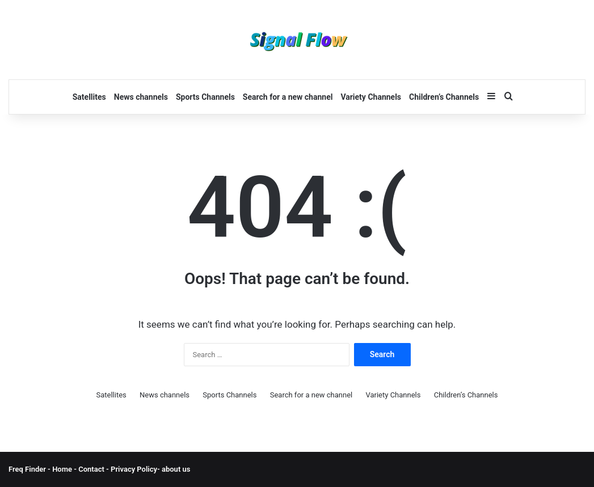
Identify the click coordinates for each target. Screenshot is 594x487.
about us (176, 469)
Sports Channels (205, 96)
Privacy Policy (133, 469)
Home (62, 469)
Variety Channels (370, 96)
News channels (141, 96)
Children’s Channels (444, 96)
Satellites (89, 96)
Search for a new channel (288, 96)
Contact (92, 469)
